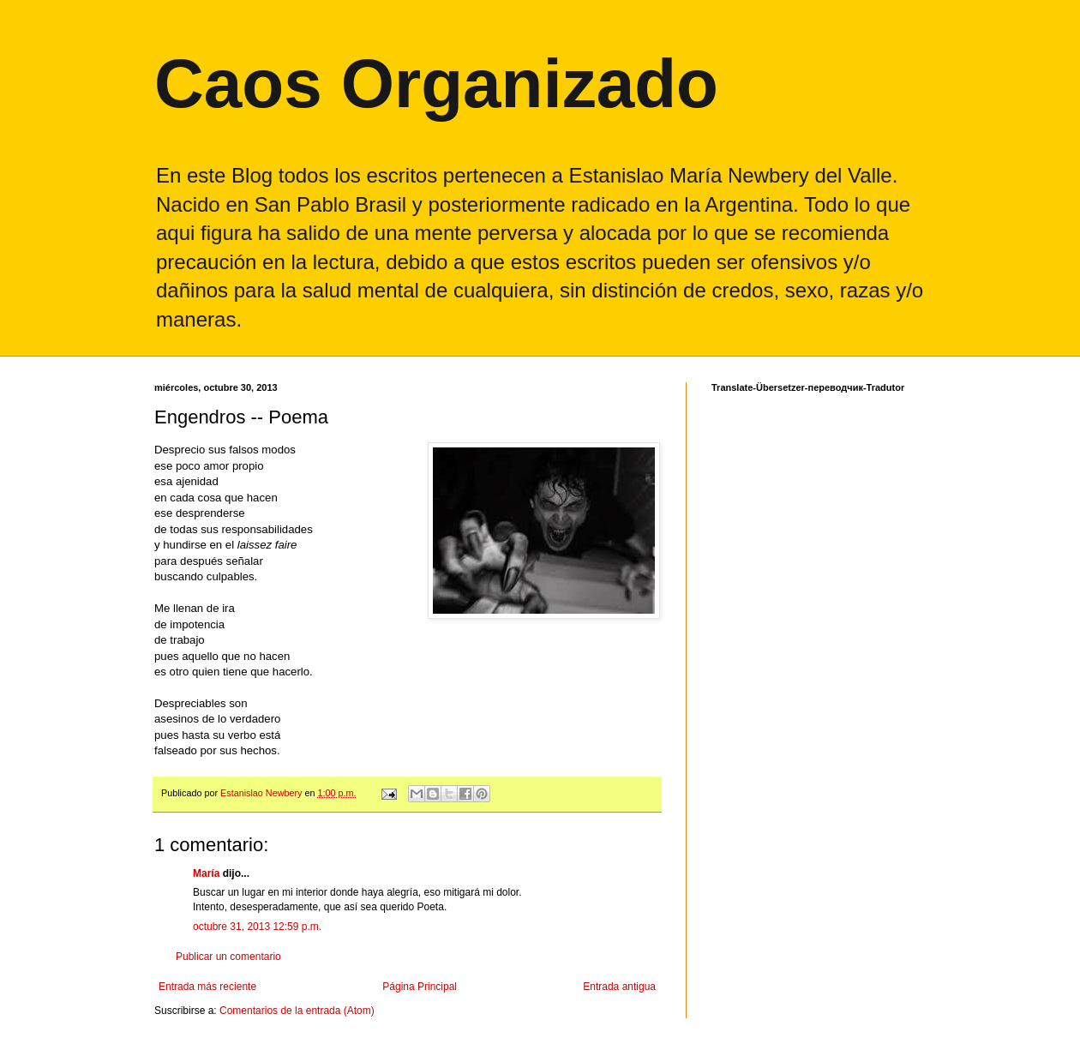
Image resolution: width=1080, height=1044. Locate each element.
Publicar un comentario (228, 957)
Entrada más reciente (207, 987)
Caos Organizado (436, 83)
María (206, 873)
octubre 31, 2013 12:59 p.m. (257, 927)
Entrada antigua (619, 987)
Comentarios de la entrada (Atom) (297, 1011)
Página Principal (419, 987)
